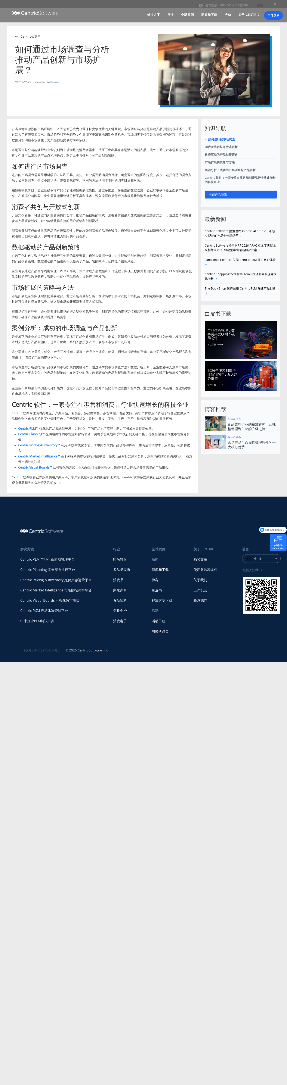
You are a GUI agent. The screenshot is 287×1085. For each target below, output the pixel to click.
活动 (228, 15)
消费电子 (120, 621)
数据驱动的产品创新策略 (221, 155)
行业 (170, 15)
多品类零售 (121, 569)
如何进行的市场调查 (221, 139)
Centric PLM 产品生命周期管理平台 (47, 559)
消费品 (118, 580)
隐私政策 (200, 559)
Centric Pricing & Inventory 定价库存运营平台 (56, 580)
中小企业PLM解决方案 (37, 621)
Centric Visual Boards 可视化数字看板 (50, 600)
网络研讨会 (160, 631)
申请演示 (274, 15)
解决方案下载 (162, 600)
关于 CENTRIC (249, 15)
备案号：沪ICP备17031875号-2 (42, 650)
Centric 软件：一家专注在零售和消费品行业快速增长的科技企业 (240, 180)
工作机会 (200, 590)
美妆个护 (120, 610)
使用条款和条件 (205, 569)
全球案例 (187, 15)
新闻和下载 (209, 15)
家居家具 (120, 590)
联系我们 (200, 600)
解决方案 (153, 15)
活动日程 (158, 621)
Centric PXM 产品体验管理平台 (44, 610)
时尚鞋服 (120, 559)
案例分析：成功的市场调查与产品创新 (230, 170)
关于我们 (200, 580)
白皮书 (157, 590)
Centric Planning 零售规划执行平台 (47, 569)
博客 (155, 580)
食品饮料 (120, 600)
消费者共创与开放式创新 (221, 147)
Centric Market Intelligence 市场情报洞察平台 (56, 590)
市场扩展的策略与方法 (220, 162)
